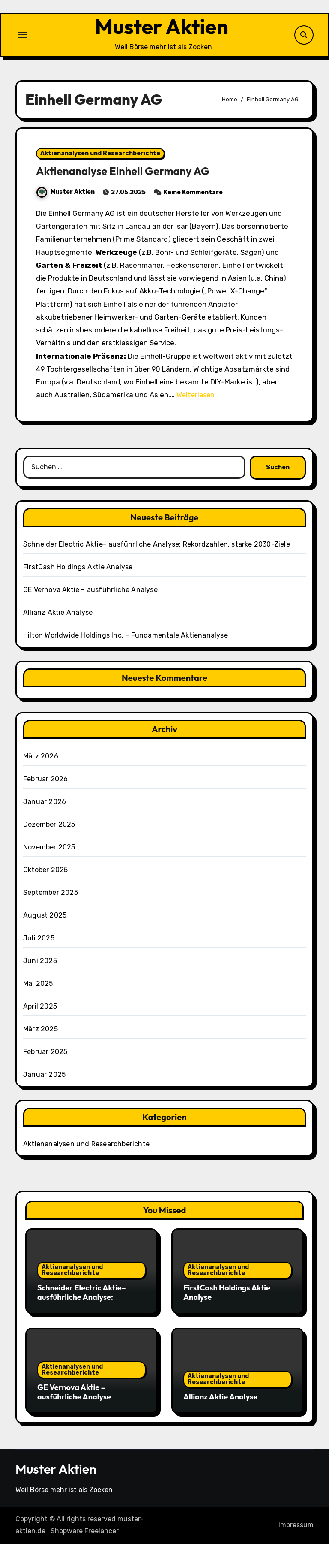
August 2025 (44, 921)
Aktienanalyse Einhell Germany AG (128, 176)
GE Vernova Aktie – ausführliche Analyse (90, 595)
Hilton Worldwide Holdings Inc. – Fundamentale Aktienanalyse (125, 641)
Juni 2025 (40, 966)
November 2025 (49, 853)
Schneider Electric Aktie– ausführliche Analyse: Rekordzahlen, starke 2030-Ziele (156, 550)
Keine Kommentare (193, 198)
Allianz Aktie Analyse (58, 618)
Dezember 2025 (49, 830)
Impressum (296, 1531)
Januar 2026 (44, 807)
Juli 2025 (38, 944)
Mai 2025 (38, 989)
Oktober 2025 (45, 875)
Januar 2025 (44, 1080)
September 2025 (50, 898)
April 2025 (40, 1012)
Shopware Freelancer (85, 1537)
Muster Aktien (162, 29)
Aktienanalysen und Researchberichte (100, 159)
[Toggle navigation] (22, 38)
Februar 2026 (45, 784)
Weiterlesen (196, 400)
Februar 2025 (45, 1057)
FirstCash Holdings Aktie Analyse (77, 572)
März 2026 (40, 762)
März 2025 (40, 1034)
